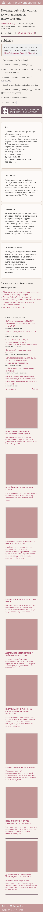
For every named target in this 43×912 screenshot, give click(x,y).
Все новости (11, 388)
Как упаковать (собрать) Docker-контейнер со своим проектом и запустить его (22, 299)
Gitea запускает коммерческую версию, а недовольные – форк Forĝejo (21, 291)
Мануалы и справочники (24, 2)
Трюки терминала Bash (13, 303)
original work (29, 33)
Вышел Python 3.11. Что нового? (17, 295)
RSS (35, 388)
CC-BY (20, 33)
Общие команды (8, 23)
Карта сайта (16, 904)
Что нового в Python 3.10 (14, 306)
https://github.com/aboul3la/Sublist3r (20, 53)
